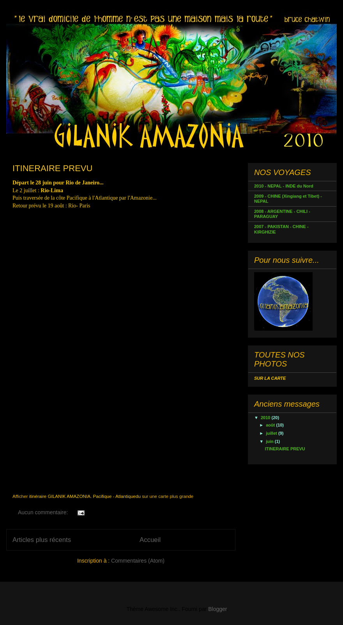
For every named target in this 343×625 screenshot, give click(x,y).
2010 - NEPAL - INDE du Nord (283, 186)
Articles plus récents (41, 540)
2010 (266, 417)
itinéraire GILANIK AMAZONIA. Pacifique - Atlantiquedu (85, 496)
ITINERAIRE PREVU (52, 168)
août (271, 425)
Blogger (217, 609)
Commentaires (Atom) (137, 561)
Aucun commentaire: (43, 512)
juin (270, 441)
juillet (272, 433)
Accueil (150, 540)
